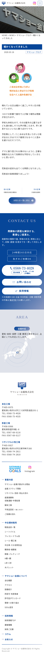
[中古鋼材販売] (3, 522)
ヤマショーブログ (34, 52)
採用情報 (9, 615)
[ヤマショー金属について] (3, 575)
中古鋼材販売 (11, 522)
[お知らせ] (3, 638)
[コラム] (3, 633)
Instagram (30, 471)
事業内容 (9, 479)
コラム (8, 634)
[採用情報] (3, 615)
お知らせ (9, 639)
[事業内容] (3, 479)
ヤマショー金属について (16, 575)
